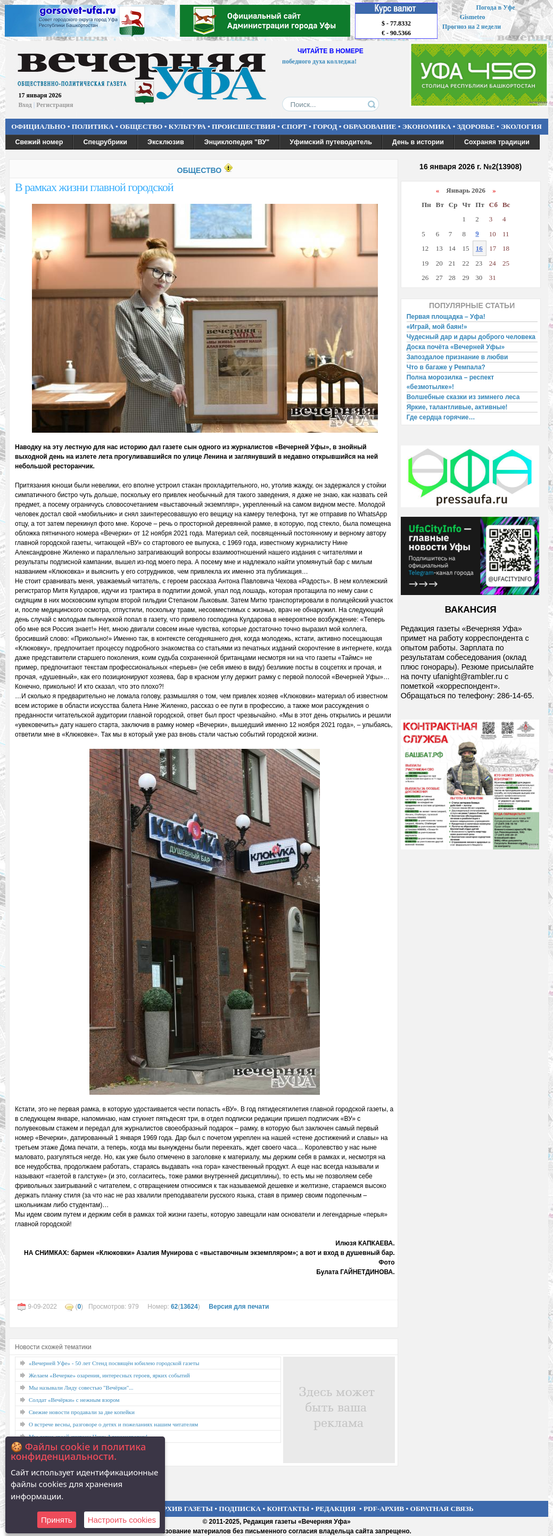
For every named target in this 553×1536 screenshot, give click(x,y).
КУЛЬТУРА (187, 126)
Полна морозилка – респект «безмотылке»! (450, 382)
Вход (25, 105)
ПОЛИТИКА (93, 126)
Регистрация (54, 105)
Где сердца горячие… (441, 417)
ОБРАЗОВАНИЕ (370, 126)
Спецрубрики (105, 142)
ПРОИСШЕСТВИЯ (244, 126)
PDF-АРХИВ (384, 1509)
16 (479, 248)
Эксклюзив (165, 142)
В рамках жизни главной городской (94, 187)
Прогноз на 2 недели (471, 26)
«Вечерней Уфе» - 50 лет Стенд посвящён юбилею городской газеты (114, 1363)
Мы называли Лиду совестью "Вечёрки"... (81, 1387)
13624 (188, 1306)
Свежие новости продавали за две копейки (82, 1412)
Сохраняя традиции (497, 142)
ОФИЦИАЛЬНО (38, 126)
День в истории (418, 142)
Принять (56, 1519)
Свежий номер (39, 142)
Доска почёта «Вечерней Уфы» (456, 347)
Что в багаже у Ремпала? (446, 367)
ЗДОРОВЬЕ (476, 126)
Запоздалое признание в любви (457, 357)
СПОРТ (294, 126)
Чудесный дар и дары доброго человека (471, 337)
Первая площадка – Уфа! (446, 316)
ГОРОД (325, 126)
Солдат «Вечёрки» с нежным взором (74, 1400)
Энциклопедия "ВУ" (237, 142)
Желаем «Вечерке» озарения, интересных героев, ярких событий (109, 1375)
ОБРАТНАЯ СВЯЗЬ (442, 1509)
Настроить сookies (122, 1519)
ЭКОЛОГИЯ (521, 126)
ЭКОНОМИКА (426, 126)
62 (174, 1306)
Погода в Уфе (495, 7)
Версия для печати (239, 1306)
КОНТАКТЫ (288, 1509)
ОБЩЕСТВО (141, 126)
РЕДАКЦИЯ (335, 1509)
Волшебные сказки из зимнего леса (463, 397)
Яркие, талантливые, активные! (457, 407)
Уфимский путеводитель (331, 142)
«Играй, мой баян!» (437, 327)
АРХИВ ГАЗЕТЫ (185, 1509)
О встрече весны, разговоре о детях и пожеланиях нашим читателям (113, 1424)
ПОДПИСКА (240, 1509)
